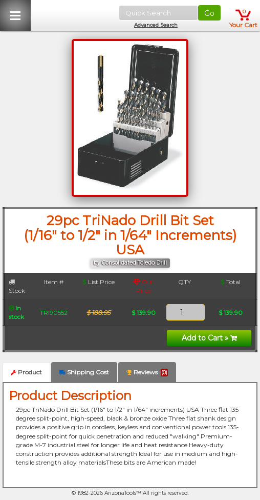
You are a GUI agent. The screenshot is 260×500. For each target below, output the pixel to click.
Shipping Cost (84, 372)
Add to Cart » (209, 338)
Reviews (147, 372)
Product (26, 372)
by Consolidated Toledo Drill (130, 262)
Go (209, 13)
